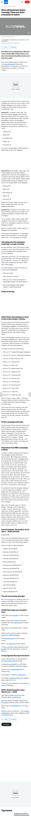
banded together (10, 64)
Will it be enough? (14, 635)
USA (14, 6)
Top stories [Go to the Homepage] (6, 810)
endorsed (12, 644)
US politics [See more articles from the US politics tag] (6, 724)
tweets (11, 264)
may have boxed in (9, 661)
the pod (10, 599)
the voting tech (15, 706)
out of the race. (16, 697)
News (5, 6)
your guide (14, 615)
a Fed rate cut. (22, 675)
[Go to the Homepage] (6, 2)
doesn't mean (17, 622)
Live (27, 2)
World (10, 6)
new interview (15, 669)
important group (9, 638)
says (6, 628)
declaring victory (15, 678)
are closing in (13, 664)
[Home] (1, 6)
